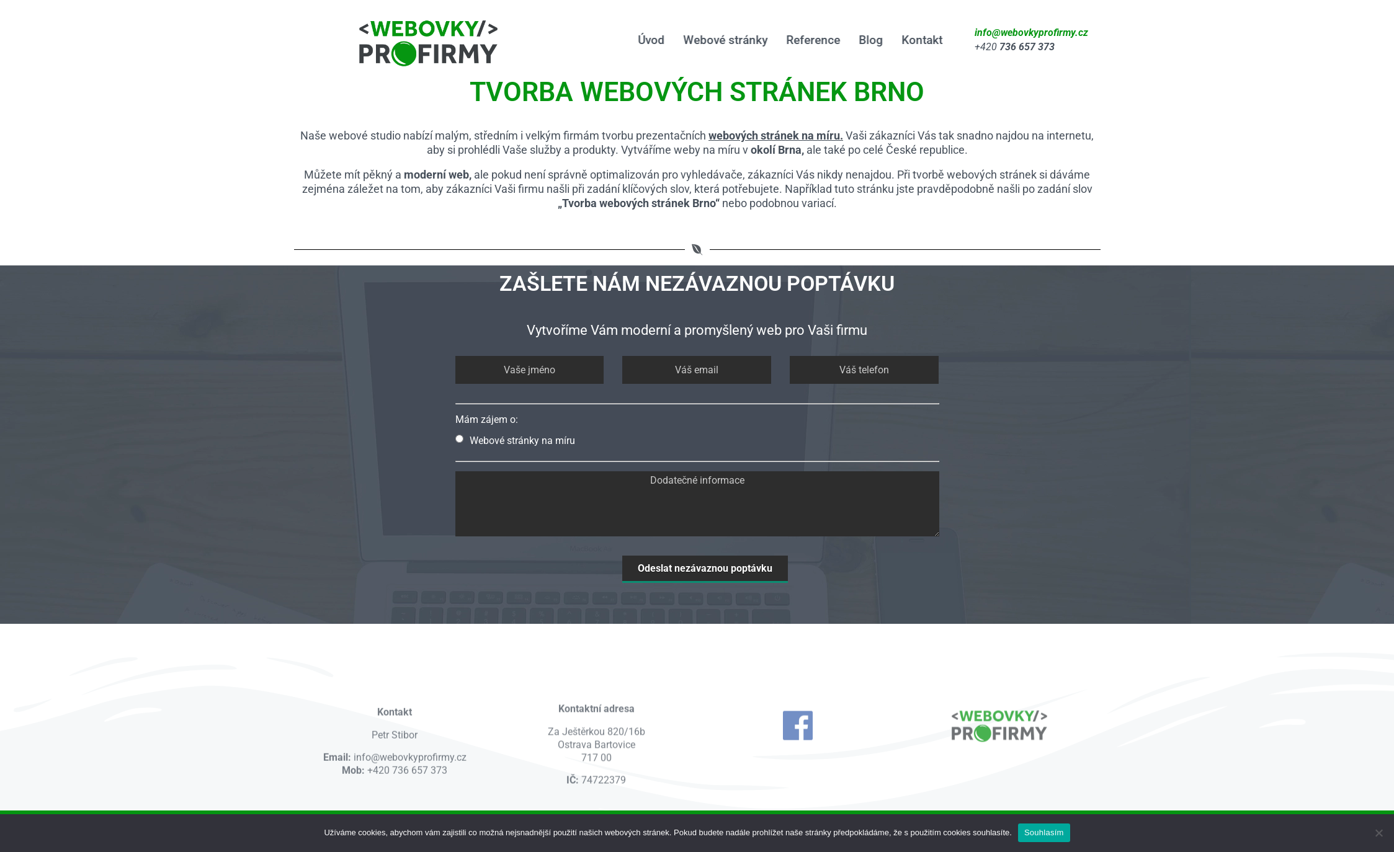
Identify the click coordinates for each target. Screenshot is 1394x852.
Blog (869, 40)
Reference (811, 40)
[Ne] (1378, 833)
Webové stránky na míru (515, 440)
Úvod (649, 40)
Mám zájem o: (486, 419)
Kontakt (920, 40)
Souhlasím (1044, 832)
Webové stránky (723, 40)
